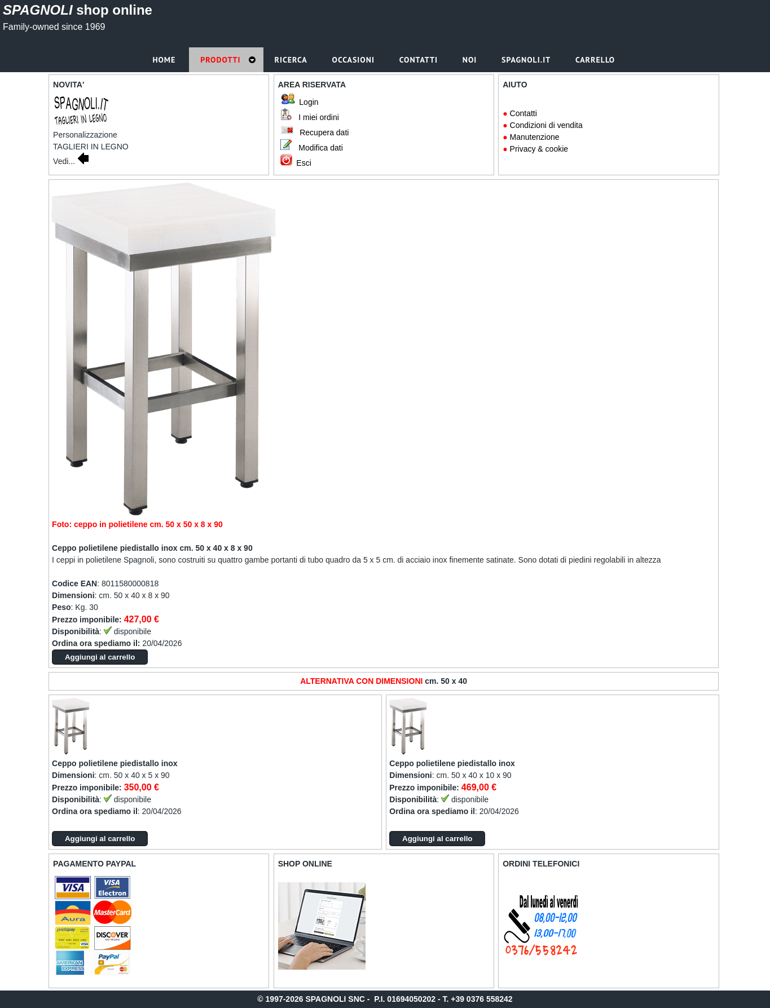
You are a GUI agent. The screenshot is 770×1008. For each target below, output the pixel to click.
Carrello (596, 60)
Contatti (523, 113)
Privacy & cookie (539, 148)
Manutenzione (535, 137)
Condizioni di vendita (546, 125)
